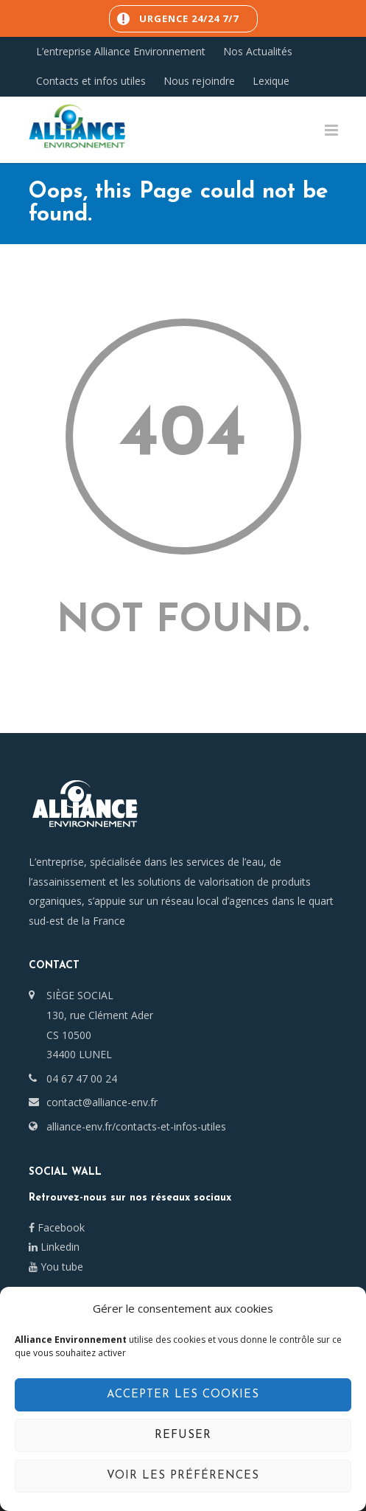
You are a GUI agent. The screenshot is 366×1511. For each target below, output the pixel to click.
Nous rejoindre (199, 81)
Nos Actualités (257, 51)
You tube (56, 1267)
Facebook (57, 1227)
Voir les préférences (183, 1476)
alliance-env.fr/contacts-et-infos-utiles (136, 1126)
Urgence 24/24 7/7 (189, 18)
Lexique (271, 81)
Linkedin (54, 1247)
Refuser (183, 1435)
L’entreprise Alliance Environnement (120, 51)
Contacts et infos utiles (91, 81)
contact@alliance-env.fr (102, 1102)
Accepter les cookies (183, 1394)
